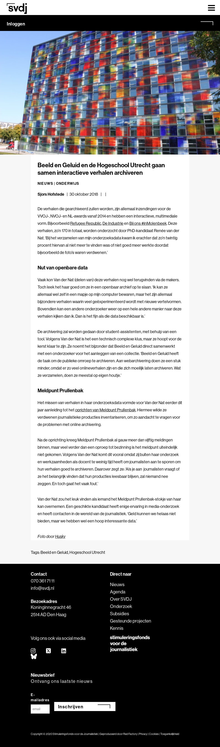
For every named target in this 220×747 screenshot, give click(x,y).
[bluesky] (34, 657)
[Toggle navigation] (211, 7)
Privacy (143, 734)
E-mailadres (40, 697)
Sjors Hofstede (51, 194)
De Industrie (112, 223)
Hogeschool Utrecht (87, 552)
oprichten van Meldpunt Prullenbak (105, 410)
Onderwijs (67, 183)
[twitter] (48, 651)
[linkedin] (64, 651)
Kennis (116, 628)
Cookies (154, 734)
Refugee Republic (85, 223)
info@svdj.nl (42, 588)
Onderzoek (121, 606)
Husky (60, 536)
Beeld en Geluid (54, 552)
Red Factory (130, 734)
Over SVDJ (121, 599)
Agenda (117, 592)
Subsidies (119, 613)
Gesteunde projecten (130, 621)
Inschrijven (71, 706)
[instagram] (33, 651)
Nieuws (117, 584)
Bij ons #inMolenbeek (148, 223)
